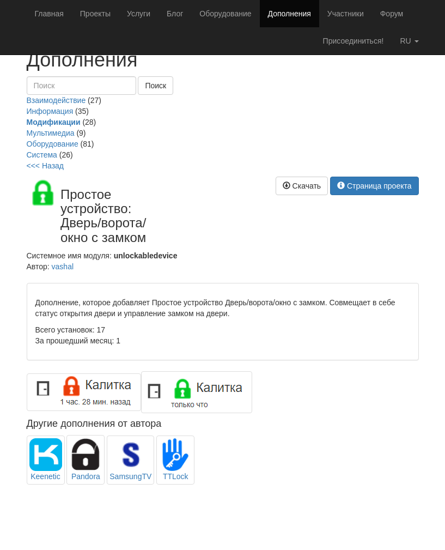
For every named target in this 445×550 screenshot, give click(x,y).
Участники (345, 13)
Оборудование (225, 13)
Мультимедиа (51, 133)
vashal (63, 266)
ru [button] (409, 41)
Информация (50, 111)
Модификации (54, 122)
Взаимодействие (56, 100)
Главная (49, 13)
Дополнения (289, 13)
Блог (175, 13)
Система (42, 154)
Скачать (302, 186)
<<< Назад (45, 165)
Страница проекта (374, 186)
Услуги (138, 13)
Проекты (95, 13)
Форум (392, 13)
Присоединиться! (353, 41)
